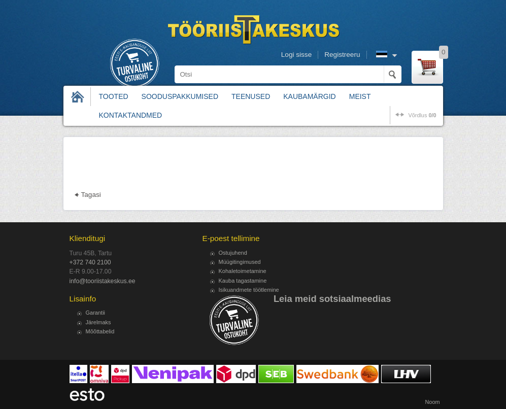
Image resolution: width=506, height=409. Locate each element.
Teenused (250, 96)
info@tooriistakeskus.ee (103, 281)
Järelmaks (98, 322)
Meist (360, 96)
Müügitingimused (240, 262)
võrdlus (422, 115)
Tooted (113, 96)
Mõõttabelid (100, 331)
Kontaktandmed (130, 115)
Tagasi (91, 194)
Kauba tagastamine (243, 281)
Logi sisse (296, 54)
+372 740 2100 (90, 262)
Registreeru (342, 54)
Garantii (96, 313)
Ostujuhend (233, 253)
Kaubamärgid (309, 96)
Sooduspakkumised (180, 96)
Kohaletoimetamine (242, 271)
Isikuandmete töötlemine (249, 290)
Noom (432, 402)
